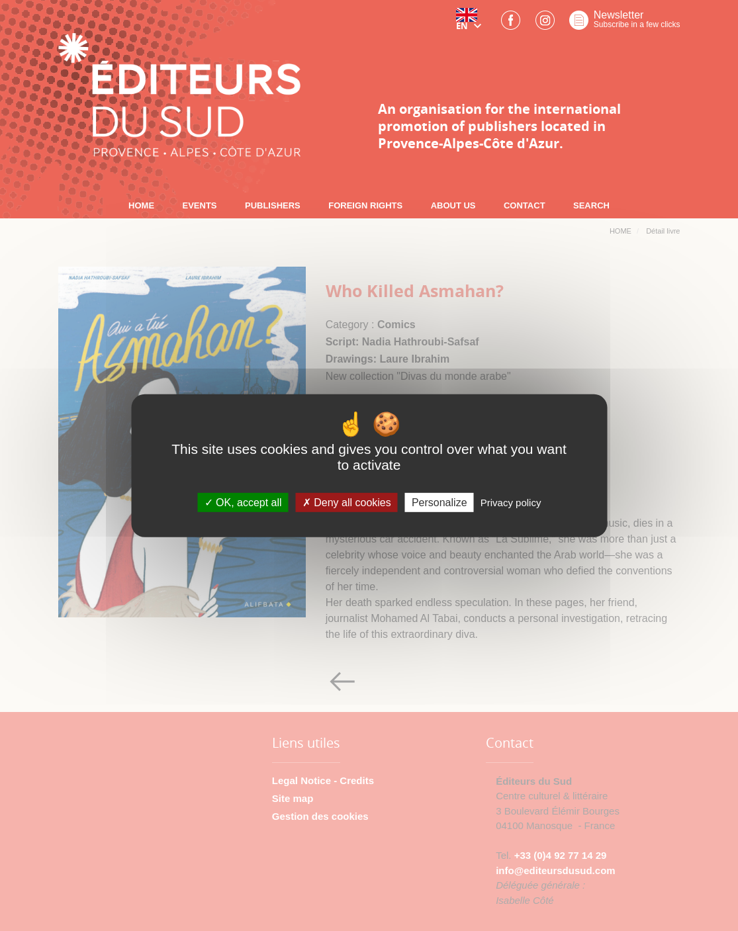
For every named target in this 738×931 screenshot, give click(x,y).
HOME (141, 205)
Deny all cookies (346, 502)
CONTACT (524, 205)
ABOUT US (453, 205)
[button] (471, 24)
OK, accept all (243, 502)
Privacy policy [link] (511, 502)
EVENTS (200, 205)
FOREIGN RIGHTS (365, 205)
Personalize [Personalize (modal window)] (439, 502)
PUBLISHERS (272, 205)
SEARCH (591, 205)
